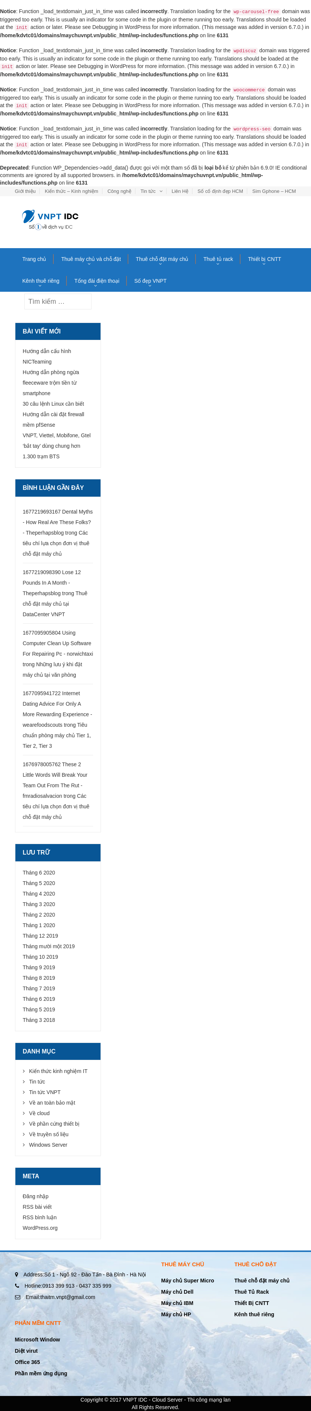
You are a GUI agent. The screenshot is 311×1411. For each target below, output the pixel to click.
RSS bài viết (37, 1207)
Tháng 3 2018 (39, 1020)
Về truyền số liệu (49, 1134)
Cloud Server (167, 1400)
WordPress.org (40, 1228)
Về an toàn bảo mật (52, 1103)
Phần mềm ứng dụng (41, 1373)
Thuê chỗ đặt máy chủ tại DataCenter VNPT (55, 603)
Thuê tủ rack (218, 259)
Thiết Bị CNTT (251, 1303)
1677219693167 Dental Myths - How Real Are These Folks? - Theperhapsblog (58, 522)
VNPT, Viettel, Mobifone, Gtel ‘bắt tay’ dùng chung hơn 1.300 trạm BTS (57, 445)
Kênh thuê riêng (41, 281)
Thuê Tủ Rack (251, 1292)
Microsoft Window (37, 1340)
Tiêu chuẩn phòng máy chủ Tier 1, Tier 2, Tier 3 (57, 735)
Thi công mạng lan (208, 1400)
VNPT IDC (135, 1400)
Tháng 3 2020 (39, 904)
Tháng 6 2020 (39, 873)
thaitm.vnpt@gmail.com (60, 1297)
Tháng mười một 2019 (49, 946)
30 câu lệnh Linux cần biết (53, 404)
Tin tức (147, 191)
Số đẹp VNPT (150, 281)
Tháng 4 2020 (39, 894)
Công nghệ (119, 191)
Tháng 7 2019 (39, 988)
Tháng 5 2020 (39, 883)
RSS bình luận (40, 1217)
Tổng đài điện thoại (96, 281)
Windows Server (48, 1145)
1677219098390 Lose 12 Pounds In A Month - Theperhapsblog (52, 582)
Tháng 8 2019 (39, 978)
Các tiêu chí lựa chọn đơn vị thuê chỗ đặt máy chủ (56, 543)
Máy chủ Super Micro (187, 1281)
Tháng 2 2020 (39, 915)
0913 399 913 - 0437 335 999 (68, 1286)
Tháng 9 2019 (39, 967)
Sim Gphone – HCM (274, 191)
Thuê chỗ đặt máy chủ (162, 259)
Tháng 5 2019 (39, 1009)
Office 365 (27, 1362)
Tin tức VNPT (45, 1092)
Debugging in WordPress (121, 27)
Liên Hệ (179, 191)
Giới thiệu (25, 191)
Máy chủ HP (176, 1314)
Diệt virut (26, 1351)
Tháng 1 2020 (39, 925)
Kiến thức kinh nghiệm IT (58, 1071)
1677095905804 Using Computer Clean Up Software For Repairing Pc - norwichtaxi (58, 643)
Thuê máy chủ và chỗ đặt (91, 259)
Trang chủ (35, 259)
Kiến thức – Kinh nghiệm (71, 191)
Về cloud (39, 1113)
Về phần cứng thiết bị (54, 1124)
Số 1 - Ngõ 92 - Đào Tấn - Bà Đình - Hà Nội (85, 1275)
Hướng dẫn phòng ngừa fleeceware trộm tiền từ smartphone (51, 382)
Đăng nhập (36, 1196)
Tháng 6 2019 (39, 999)
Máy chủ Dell (177, 1292)
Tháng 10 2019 (40, 957)
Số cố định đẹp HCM (220, 191)
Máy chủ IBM (177, 1303)
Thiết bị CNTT (264, 259)
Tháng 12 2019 (40, 936)
